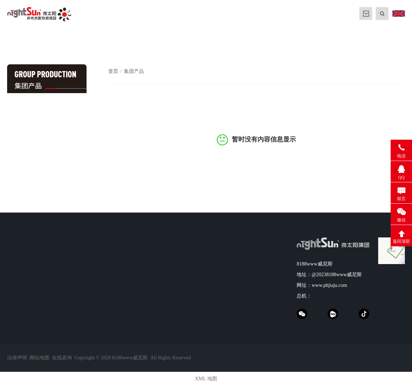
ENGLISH (398, 13)
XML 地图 (206, 378)
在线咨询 (62, 357)
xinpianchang (333, 314)
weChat (302, 314)
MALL (365, 13)
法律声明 (17, 357)
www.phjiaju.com (329, 285)
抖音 (364, 314)
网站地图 (39, 357)
